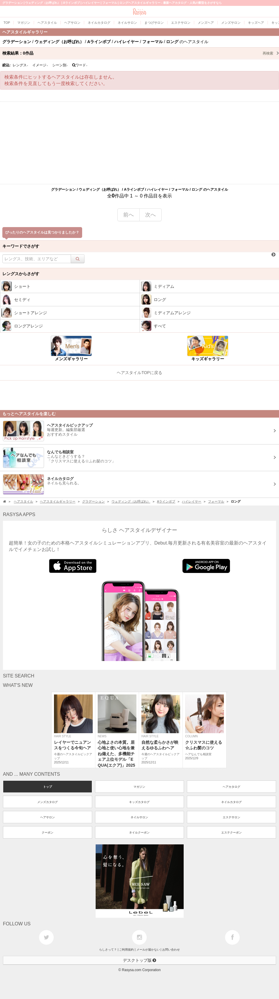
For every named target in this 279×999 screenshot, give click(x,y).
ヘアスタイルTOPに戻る (139, 372)
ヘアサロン (47, 817)
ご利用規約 (126, 949)
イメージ (40, 65)
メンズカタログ (47, 802)
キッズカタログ (139, 802)
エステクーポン (231, 832)
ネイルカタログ (231, 802)
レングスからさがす (20, 273)
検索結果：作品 (140, 53)
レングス (20, 65)
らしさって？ (108, 949)
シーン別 (60, 65)
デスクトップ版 (139, 960)
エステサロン (231, 817)
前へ (128, 215)
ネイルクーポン (139, 832)
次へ (150, 215)
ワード (80, 65)
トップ (47, 786)
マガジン (139, 786)
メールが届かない (148, 949)
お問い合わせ (171, 949)
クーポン (47, 832)
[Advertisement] (139, 143)
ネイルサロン (139, 817)
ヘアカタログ (231, 786)
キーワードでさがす (20, 246)
